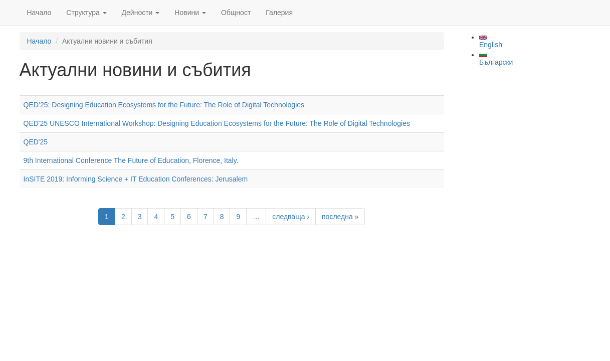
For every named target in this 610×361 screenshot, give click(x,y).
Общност (236, 13)
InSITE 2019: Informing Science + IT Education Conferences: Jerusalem (136, 179)
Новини (190, 13)
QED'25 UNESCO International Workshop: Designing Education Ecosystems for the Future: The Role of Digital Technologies (217, 123)
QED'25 (36, 142)
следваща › (290, 217)
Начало (39, 13)
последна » (340, 217)
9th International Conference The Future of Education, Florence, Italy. (131, 160)
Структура (86, 13)
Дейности (141, 13)
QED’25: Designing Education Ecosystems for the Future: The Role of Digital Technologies (164, 105)
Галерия (279, 13)
